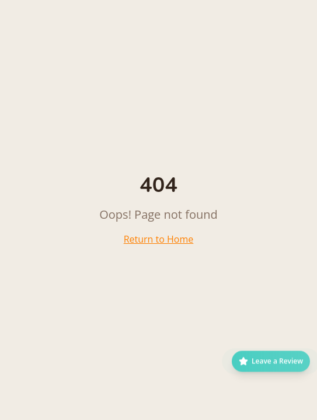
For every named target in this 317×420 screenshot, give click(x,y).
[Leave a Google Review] (271, 364)
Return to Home (159, 239)
